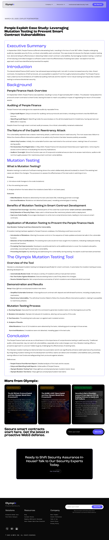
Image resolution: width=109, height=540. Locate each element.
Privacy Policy (54, 523)
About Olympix (54, 514)
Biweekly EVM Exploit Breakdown (33, 519)
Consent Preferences (56, 516)
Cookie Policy (54, 521)
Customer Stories (29, 516)
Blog (25, 514)
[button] (49, 4)
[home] (9, 5)
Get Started (98, 4)
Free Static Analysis (11, 516)
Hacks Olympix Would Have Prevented (34, 521)
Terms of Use (54, 519)
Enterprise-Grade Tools (12, 514)
